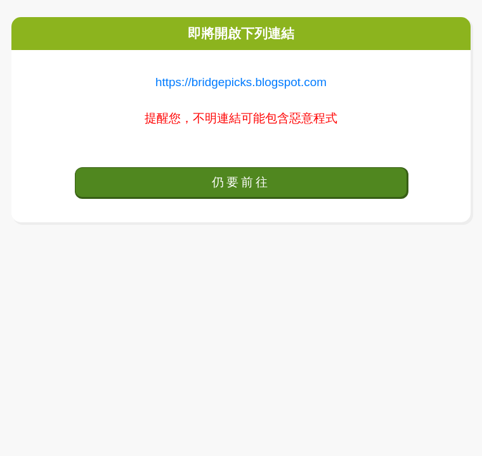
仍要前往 (241, 182)
